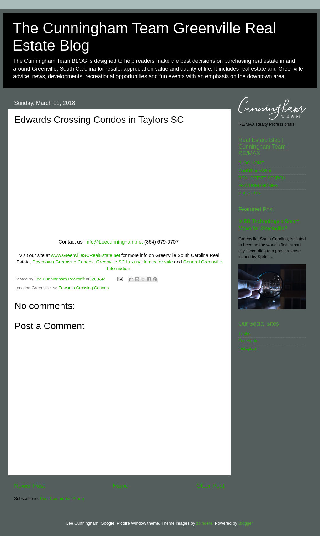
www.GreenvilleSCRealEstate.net (85, 255)
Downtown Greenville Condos (63, 261)
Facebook (247, 340)
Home (120, 485)
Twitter (244, 333)
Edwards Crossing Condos (83, 287)
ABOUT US (249, 193)
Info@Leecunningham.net (114, 242)
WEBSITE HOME (254, 170)
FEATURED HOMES (258, 185)
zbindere (204, 523)
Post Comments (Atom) (62, 498)
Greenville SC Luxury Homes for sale (134, 261)
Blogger (245, 523)
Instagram (247, 348)
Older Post (210, 485)
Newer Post (29, 485)
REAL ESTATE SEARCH (261, 178)
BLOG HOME (251, 162)
